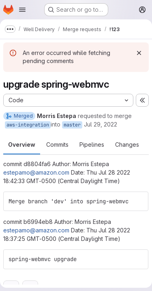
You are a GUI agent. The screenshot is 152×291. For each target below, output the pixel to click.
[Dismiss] (139, 53)
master (72, 125)
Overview (21, 144)
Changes (127, 144)
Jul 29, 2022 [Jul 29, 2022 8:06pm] (100, 124)
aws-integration (27, 125)
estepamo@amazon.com (36, 172)
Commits (57, 144)
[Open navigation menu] (22, 9)
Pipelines (91, 144)
